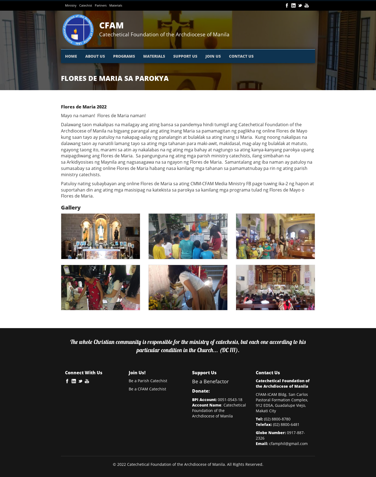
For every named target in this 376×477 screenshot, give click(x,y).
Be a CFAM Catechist (147, 388)
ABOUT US (95, 56)
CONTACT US (241, 56)
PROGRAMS (124, 56)
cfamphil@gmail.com (288, 443)
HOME (71, 56)
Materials (115, 5)
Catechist (85, 5)
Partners (101, 5)
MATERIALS (154, 56)
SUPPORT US (185, 56)
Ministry (71, 5)
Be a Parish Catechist (148, 380)
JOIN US (213, 56)
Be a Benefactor (210, 381)
